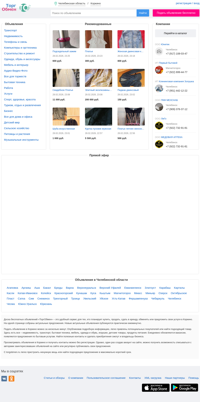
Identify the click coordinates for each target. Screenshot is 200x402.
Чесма (11, 303)
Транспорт (10, 30)
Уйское (104, 298)
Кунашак (81, 293)
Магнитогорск (122, 293)
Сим (31, 298)
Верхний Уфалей (110, 287)
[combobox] (99, 13)
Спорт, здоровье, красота (20, 99)
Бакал (47, 287)
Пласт (10, 298)
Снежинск (43, 298)
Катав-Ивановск (27, 293)
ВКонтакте (4, 378)
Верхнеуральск (86, 287)
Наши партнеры (175, 377)
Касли (10, 293)
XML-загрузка (152, 377)
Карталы (179, 287)
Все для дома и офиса (18, 116)
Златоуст (150, 287)
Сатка (21, 298)
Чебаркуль (158, 298)
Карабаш (165, 287)
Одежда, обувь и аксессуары (22, 59)
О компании (75, 377)
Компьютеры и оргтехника (20, 47)
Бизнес (8, 110)
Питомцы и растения (17, 133)
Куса (93, 293)
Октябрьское (179, 293)
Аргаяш (26, 287)
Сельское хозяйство (16, 128)
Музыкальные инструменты (21, 139)
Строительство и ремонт (19, 53)
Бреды (58, 287)
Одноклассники (11, 378)
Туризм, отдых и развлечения (22, 105)
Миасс (138, 293)
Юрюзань (46, 303)
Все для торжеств (15, 76)
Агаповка (12, 287)
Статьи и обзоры (54, 377)
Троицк (75, 298)
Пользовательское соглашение (106, 377)
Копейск (46, 293)
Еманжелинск (132, 287)
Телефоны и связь (15, 41)
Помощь (193, 377)
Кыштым (105, 293)
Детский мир (12, 122)
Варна (70, 287)
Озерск (162, 293)
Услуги (8, 93)
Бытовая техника (14, 82)
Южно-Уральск (27, 303)
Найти (143, 12)
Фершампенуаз (138, 298)
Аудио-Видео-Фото (16, 70)
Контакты (135, 377)
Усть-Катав (118, 298)
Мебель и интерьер (16, 64)
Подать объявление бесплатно (176, 12)
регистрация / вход (187, 3)
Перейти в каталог (175, 33)
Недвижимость (13, 36)
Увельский (89, 298)
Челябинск (174, 298)
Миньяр (150, 293)
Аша (37, 287)
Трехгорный (60, 298)
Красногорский (63, 293)
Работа (8, 87)
